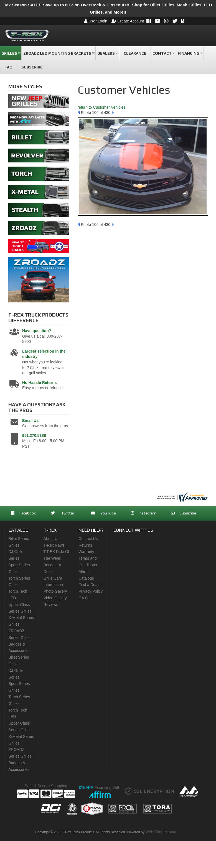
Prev (79, 112)
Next (113, 112)
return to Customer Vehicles (102, 107)
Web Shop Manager (162, 832)
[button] (10, 53)
